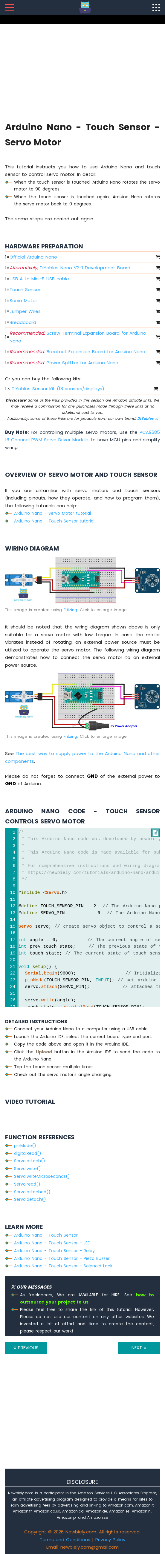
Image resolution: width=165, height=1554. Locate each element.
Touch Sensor (25, 289)
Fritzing (70, 610)
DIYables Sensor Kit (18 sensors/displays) (58, 388)
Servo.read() (27, 1184)
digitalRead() (27, 1153)
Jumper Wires (25, 311)
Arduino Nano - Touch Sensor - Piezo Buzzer (62, 1258)
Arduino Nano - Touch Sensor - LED (52, 1243)
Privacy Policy (110, 1539)
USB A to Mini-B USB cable (39, 279)
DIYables (147, 418)
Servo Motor (23, 300)
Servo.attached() (32, 1192)
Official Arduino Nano (33, 257)
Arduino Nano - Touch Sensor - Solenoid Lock (63, 1266)
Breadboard (23, 322)
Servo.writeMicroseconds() (42, 1176)
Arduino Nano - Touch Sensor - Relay (54, 1251)
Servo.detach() (30, 1199)
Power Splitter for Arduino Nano (64, 362)
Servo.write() (27, 1169)
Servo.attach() (29, 1161)
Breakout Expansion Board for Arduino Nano (77, 351)
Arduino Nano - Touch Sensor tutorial (54, 521)
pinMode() (25, 1146)
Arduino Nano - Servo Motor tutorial (52, 513)
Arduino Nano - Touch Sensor (46, 1235)
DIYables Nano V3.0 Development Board (70, 268)
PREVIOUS (26, 1347)
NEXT (139, 1347)
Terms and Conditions (65, 1539)
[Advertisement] (82, 72)
